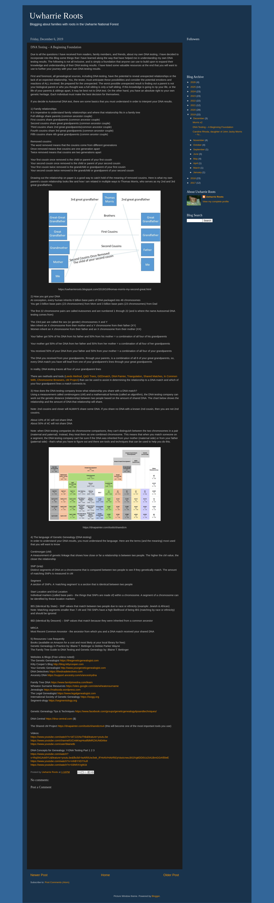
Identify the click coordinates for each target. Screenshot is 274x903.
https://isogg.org (90, 696)
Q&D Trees (89, 376)
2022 (193, 100)
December (199, 118)
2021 (193, 105)
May (195, 158)
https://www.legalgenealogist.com (76, 693)
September (199, 149)
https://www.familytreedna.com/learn (71, 682)
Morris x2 (198, 122)
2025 (193, 87)
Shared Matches (152, 376)
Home (105, 875)
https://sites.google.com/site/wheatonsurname (92, 686)
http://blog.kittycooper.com (68, 664)
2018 (193, 178)
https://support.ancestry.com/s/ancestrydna (72, 675)
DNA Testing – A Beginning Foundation (213, 127)
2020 (193, 109)
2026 (193, 82)
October (197, 145)
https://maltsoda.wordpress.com (62, 689)
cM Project (72, 380)
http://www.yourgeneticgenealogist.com (83, 667)
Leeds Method (73, 376)
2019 (193, 114)
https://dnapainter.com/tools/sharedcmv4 (81, 726)
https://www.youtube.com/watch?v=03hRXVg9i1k (59, 764)
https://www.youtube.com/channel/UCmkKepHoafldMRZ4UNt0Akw (69, 740)
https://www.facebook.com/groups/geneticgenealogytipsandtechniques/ (116, 711)
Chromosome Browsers (50, 380)
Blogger (156, 896)
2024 (193, 91)
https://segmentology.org (63, 700)
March (196, 167)
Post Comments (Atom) (57, 882)
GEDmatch (104, 376)
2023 (193, 96)
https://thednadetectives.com (65, 671)
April (196, 163)
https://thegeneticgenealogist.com (79, 660)
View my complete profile (216, 201)
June (196, 154)
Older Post (171, 875)
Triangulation (134, 376)
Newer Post (39, 875)
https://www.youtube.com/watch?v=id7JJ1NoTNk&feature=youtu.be (69, 736)
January (197, 172)
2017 (193, 183)
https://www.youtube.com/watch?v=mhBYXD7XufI (59, 761)
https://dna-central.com (59, 718)
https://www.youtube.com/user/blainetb (53, 744)
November (199, 140)
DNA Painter (119, 376)
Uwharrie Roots (56, 15)
